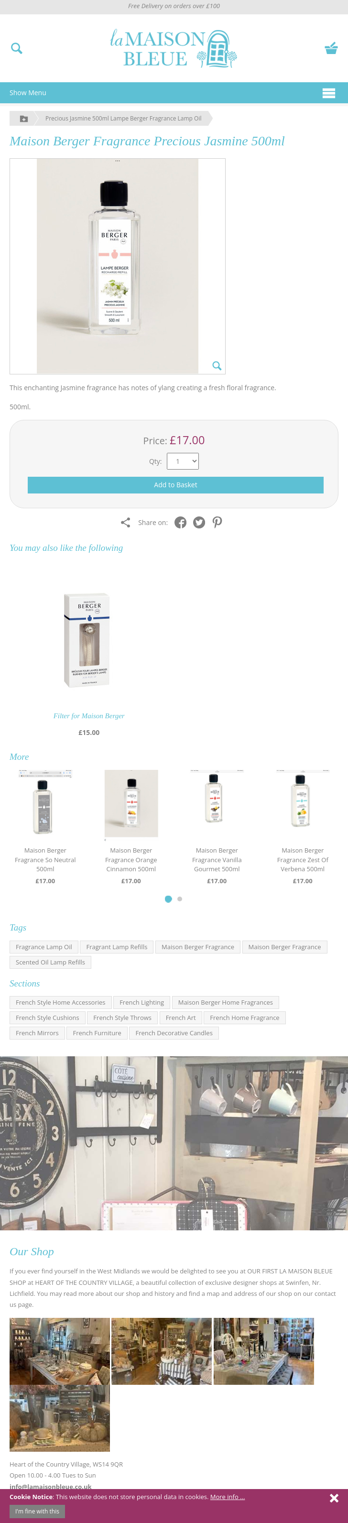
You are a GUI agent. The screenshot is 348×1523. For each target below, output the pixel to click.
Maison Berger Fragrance (198, 946)
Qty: (155, 461)
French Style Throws (122, 1017)
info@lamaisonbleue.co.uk (51, 1486)
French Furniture (97, 1033)
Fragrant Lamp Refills (116, 946)
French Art (181, 1017)
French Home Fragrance (244, 1017)
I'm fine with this (37, 1511)
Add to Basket (175, 484)
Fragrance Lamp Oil (44, 946)
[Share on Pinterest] (219, 521)
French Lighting (142, 1002)
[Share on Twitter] (201, 521)
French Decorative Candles (173, 1033)
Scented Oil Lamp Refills (50, 962)
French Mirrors (37, 1033)
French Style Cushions (47, 1017)
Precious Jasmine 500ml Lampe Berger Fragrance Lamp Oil (123, 118)
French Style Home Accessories (61, 1002)
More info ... (227, 1496)
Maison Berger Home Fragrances (225, 1002)
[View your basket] (331, 47)
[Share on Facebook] (182, 521)
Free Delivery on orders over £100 (174, 5)
